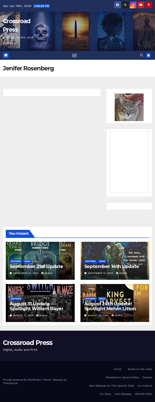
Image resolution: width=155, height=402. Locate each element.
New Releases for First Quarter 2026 (111, 385)
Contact (147, 377)
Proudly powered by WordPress (22, 379)
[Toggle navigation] (74, 55)
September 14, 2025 (101, 273)
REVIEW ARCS (143, 394)
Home (117, 369)
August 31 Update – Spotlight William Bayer (36, 306)
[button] (141, 55)
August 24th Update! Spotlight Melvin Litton (110, 306)
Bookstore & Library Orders (122, 377)
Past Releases (123, 394)
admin (46, 273)
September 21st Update (36, 266)
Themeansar (10, 383)
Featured (16, 261)
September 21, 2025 (26, 273)
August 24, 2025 (99, 315)
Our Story (105, 394)
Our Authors (144, 385)
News (27, 261)
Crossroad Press (28, 343)
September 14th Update (111, 266)
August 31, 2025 (24, 315)
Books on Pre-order (140, 369)
